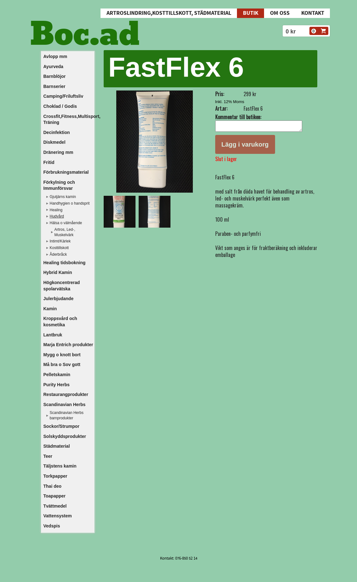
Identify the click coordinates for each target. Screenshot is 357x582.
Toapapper (54, 495)
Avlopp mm (55, 56)
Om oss (280, 13)
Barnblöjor (54, 76)
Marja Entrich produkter (68, 344)
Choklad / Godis (60, 106)
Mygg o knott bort (62, 354)
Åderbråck (58, 254)
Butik (250, 13)
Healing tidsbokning (64, 262)
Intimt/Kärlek (60, 241)
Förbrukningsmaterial (66, 172)
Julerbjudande (58, 298)
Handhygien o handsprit (70, 203)
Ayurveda (53, 66)
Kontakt (312, 13)
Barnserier (54, 86)
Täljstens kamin (60, 466)
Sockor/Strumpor (61, 426)
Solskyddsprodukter (64, 436)
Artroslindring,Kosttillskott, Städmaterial (169, 13)
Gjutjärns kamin (63, 197)
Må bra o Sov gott (61, 364)
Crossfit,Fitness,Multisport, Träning (68, 119)
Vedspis (51, 525)
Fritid (49, 162)
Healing (56, 210)
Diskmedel (54, 142)
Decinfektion (56, 132)
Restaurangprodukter (65, 394)
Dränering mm (58, 152)
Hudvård (57, 216)
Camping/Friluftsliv (63, 96)
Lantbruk (52, 334)
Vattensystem (57, 515)
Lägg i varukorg (245, 146)
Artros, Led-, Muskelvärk (65, 232)
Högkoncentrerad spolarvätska (61, 285)
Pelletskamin (57, 374)
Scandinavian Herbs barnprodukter (66, 415)
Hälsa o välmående (66, 223)
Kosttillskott (59, 248)
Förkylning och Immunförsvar (59, 185)
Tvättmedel (55, 506)
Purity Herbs (56, 384)
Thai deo (52, 486)
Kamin (50, 308)
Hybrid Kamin (57, 272)
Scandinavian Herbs (64, 404)
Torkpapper (55, 476)
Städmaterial (56, 446)
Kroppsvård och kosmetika (60, 321)
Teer (48, 456)
